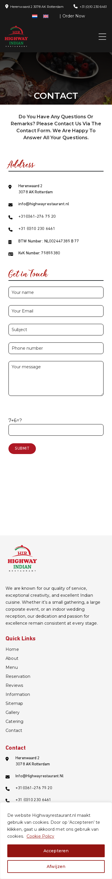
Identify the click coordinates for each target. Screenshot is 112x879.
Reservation (18, 676)
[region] (56, 840)
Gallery (13, 712)
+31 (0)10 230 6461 (93, 7)
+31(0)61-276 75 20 (37, 217)
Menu (12, 667)
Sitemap (14, 703)
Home (12, 649)
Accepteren (56, 850)
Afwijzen (56, 866)
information (18, 694)
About (12, 658)
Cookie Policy (40, 836)
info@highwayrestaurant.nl (43, 204)
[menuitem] (34, 16)
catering (14, 721)
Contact (14, 730)
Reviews (14, 685)
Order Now (73, 16)
